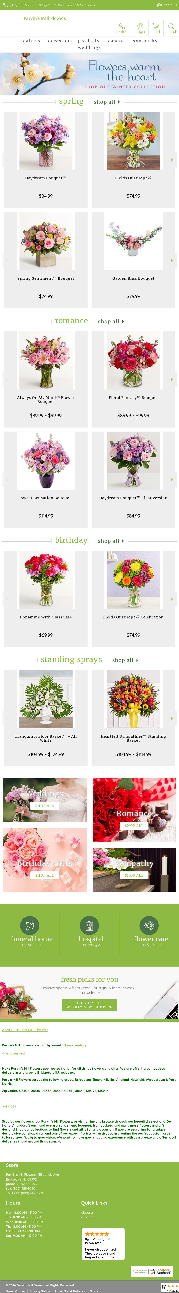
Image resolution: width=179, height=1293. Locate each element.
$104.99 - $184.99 (133, 754)
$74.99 (133, 196)
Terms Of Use (15, 1291)
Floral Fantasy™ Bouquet (133, 397)
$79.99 (133, 296)
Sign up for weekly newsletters (89, 1005)
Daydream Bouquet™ (45, 178)
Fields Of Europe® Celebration (133, 617)
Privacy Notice (40, 1291)
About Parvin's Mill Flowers (25, 1029)
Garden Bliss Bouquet (133, 278)
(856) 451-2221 (20, 5)
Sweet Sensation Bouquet (46, 498)
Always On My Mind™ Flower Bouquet (45, 399)
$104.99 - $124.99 (46, 754)
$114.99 (46, 516)
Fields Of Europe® (133, 178)
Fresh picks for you (89, 985)
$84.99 (46, 196)
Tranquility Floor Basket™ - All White (46, 738)
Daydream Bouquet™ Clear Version (133, 498)
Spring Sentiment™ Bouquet (45, 278)
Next (172, 159)
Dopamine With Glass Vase (46, 617)
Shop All (105, 102)
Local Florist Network (70, 1291)
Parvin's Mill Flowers (45, 18)
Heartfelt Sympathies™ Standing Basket (133, 738)
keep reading (75, 1045)
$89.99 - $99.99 (46, 415)
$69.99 (46, 635)
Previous (6, 159)
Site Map (96, 1291)
